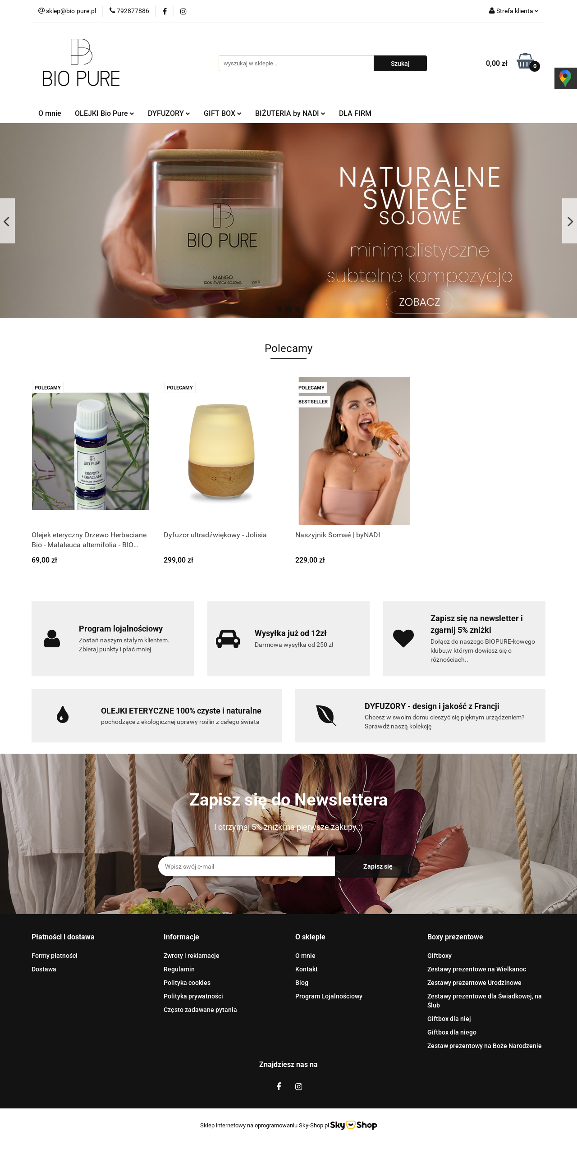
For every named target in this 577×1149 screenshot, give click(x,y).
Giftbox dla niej (449, 1018)
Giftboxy (439, 955)
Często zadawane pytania (200, 1009)
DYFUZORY (169, 113)
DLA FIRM (355, 113)
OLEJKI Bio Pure (104, 113)
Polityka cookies (187, 982)
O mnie (49, 113)
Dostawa (44, 969)
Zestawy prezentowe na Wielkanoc (476, 969)
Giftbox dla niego (451, 1032)
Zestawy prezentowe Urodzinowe (474, 982)
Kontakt (306, 969)
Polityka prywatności (193, 996)
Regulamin (179, 969)
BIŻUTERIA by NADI (290, 113)
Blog (301, 982)
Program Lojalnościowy (328, 996)
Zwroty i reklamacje (192, 955)
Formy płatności (55, 955)
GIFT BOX (223, 113)
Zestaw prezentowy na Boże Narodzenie (484, 1045)
